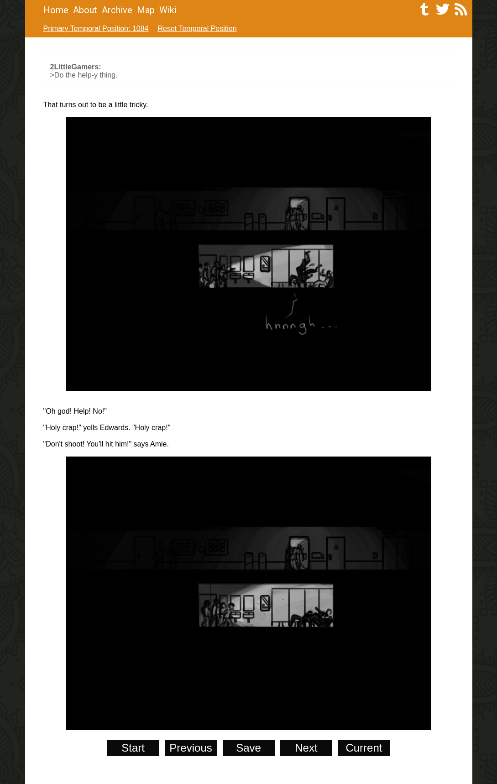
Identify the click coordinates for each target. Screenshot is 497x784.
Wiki (168, 10)
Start (133, 748)
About (85, 10)
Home (55, 10)
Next (306, 748)
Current (363, 748)
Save (248, 748)
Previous (190, 748)
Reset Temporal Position (196, 28)
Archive (117, 10)
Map (146, 10)
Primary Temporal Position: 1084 (96, 28)
